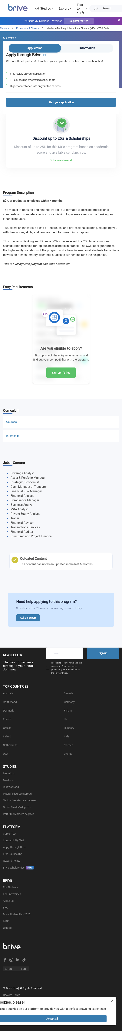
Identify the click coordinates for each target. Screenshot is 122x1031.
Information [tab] (87, 48)
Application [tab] (34, 48)
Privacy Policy (61, 673)
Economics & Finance (27, 28)
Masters (4, 28)
